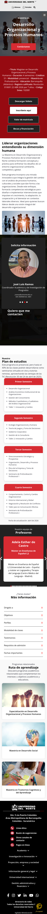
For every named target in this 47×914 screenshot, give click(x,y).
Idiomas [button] (16, 7)
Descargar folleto (23, 101)
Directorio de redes (23, 902)
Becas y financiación (23, 128)
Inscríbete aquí (23, 110)
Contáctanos (23, 46)
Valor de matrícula (23, 119)
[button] (34, 7)
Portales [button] (27, 7)
